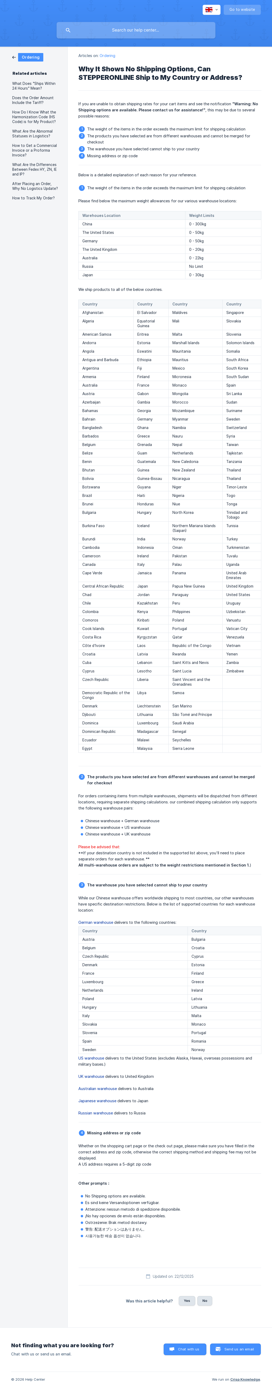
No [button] (204, 1300)
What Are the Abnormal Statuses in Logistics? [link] (32, 133)
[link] (27, 56)
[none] (211, 10)
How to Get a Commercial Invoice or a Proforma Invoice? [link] (34, 150)
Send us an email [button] (239, 1349)
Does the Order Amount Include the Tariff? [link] (33, 100)
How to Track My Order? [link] (33, 198)
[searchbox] (136, 30)
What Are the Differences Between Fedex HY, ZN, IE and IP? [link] (34, 169)
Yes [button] (187, 1300)
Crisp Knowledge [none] (245, 1379)
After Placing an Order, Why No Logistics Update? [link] (35, 186)
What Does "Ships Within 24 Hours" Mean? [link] (34, 85)
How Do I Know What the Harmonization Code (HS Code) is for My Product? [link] (34, 117)
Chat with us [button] (188, 1349)
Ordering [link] (107, 55)
